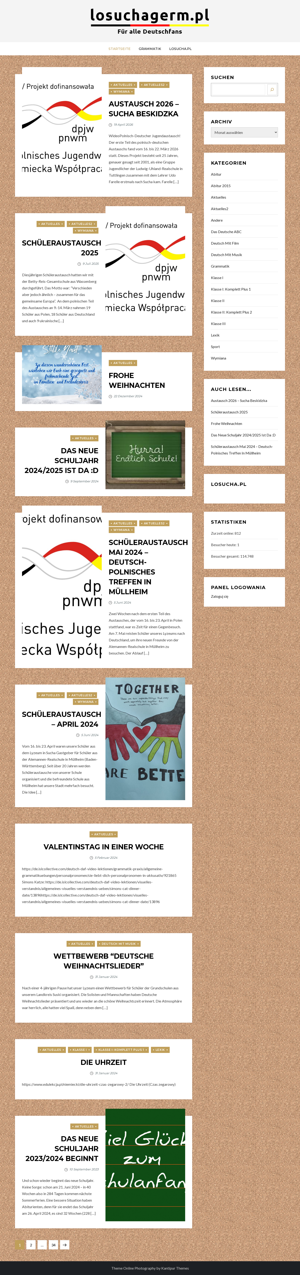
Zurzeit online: (223, 533)
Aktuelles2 (154, 85)
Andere (217, 220)
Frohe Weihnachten (226, 423)
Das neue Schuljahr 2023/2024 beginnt (62, 1149)
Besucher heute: (224, 544)
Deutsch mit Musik (119, 944)
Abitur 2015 (221, 185)
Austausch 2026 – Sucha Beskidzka (239, 400)
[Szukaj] (272, 89)
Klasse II (218, 300)
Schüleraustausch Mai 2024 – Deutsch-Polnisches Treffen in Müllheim (242, 449)
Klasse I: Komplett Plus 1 (121, 1050)
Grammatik (150, 49)
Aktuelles (122, 85)
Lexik (160, 1050)
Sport (215, 346)
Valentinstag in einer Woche (104, 847)
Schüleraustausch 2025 (229, 412)
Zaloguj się (219, 596)
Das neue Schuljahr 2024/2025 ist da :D (61, 460)
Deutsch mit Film (225, 243)
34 (54, 1243)
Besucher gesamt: (225, 556)
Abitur (216, 174)
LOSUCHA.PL (180, 49)
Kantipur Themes (175, 1268)
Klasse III (218, 323)
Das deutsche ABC (226, 231)
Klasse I (80, 1050)
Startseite (120, 49)
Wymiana (121, 91)
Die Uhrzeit (104, 1062)
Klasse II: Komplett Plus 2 (231, 312)
